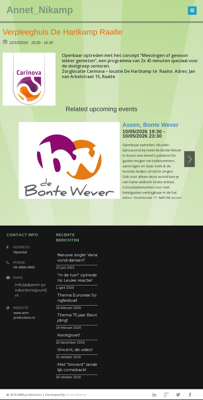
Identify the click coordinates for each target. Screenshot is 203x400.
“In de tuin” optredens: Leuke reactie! (77, 277)
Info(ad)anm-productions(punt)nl (31, 290)
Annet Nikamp (76, 395)
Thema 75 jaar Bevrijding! (77, 317)
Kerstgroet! (68, 335)
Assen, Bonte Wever (150, 125)
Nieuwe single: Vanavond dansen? (77, 257)
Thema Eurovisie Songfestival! (76, 298)
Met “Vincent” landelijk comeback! (77, 367)
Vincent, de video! (75, 349)
